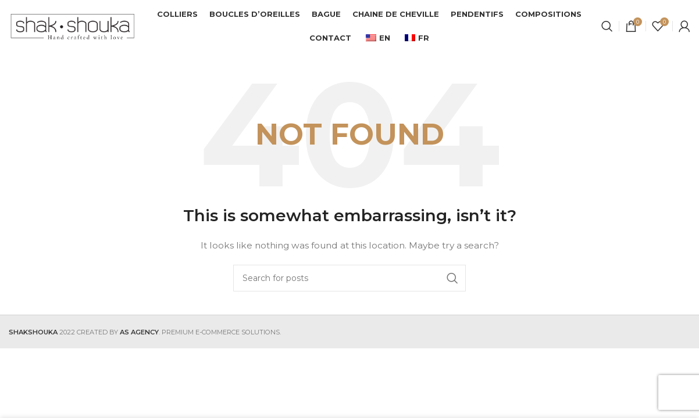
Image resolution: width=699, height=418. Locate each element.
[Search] (607, 26)
